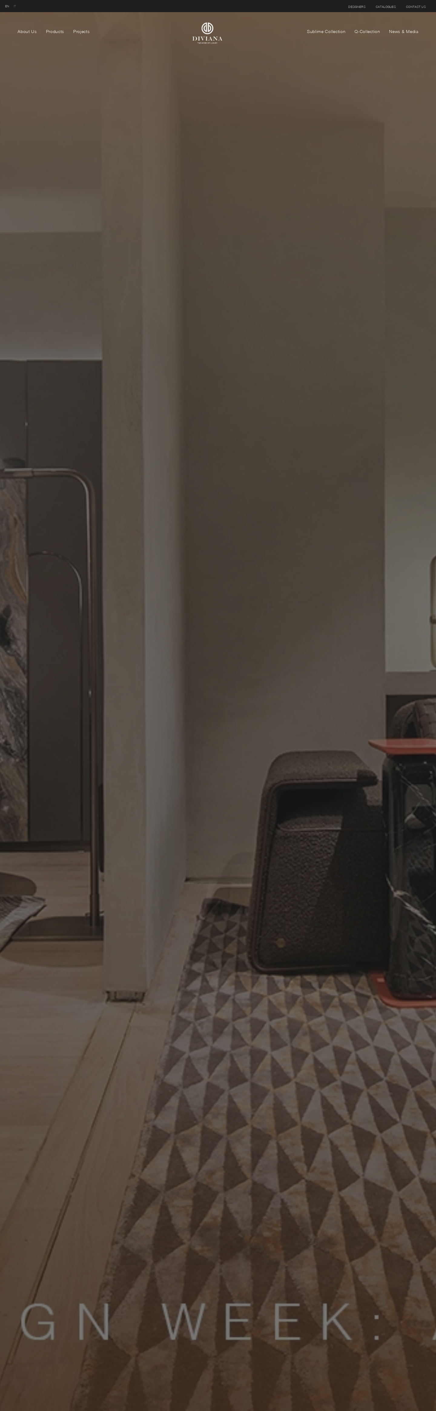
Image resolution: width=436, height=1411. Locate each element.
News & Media (403, 31)
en (7, 6)
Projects (81, 31)
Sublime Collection (326, 31)
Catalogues (386, 6)
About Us (27, 31)
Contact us (416, 6)
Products (55, 31)
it (15, 6)
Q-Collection (367, 31)
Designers (356, 6)
